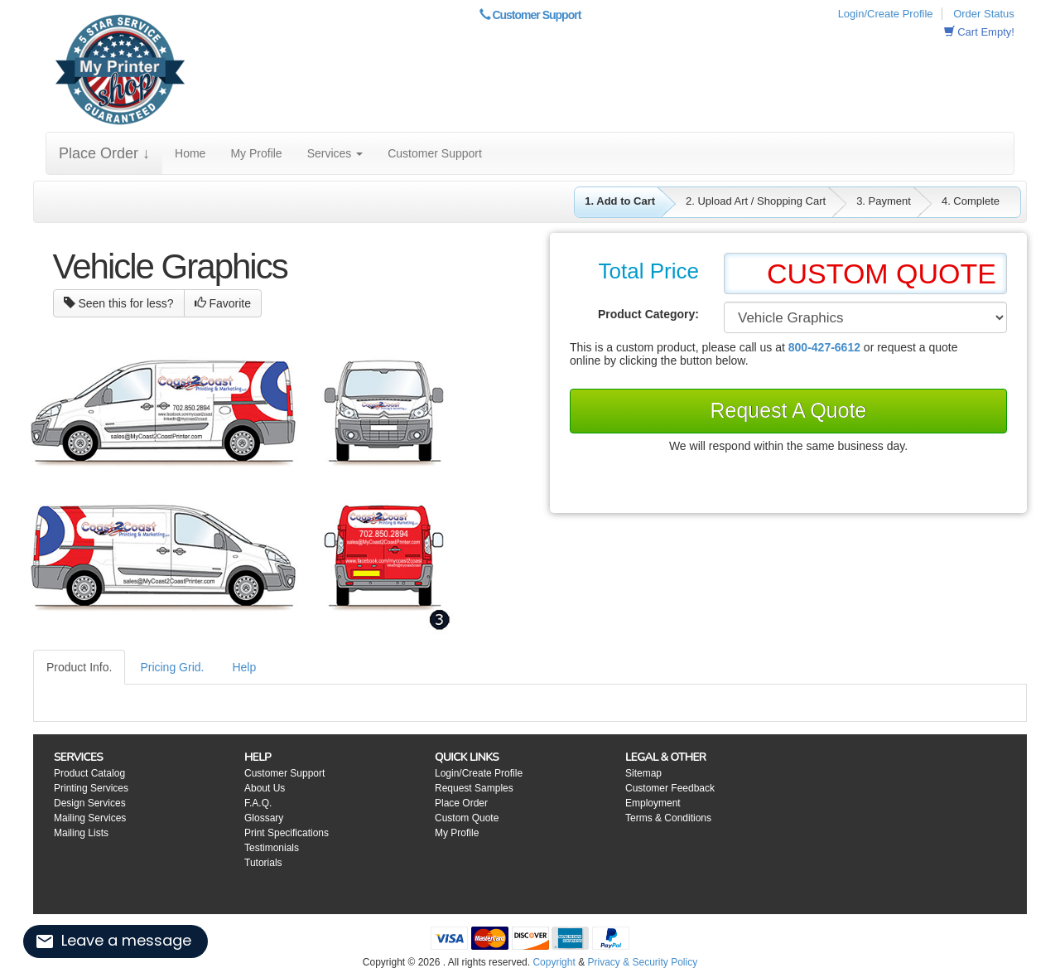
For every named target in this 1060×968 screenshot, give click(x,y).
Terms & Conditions (668, 818)
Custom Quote (467, 818)
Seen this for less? (119, 303)
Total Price (649, 271)
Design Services (90, 803)
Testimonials (271, 848)
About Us (264, 788)
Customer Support (530, 15)
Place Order (461, 803)
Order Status (983, 13)
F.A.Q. (258, 803)
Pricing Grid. (172, 667)
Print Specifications (286, 833)
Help (244, 667)
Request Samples (474, 788)
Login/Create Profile (885, 13)
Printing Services (91, 788)
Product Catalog (89, 773)
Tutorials (263, 863)
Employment (653, 803)
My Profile (256, 153)
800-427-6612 (824, 347)
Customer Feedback (670, 788)
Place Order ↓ (104, 153)
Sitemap (643, 773)
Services (335, 153)
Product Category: (648, 314)
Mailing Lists (81, 833)
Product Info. (79, 667)
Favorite (223, 303)
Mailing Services (90, 818)
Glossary (263, 818)
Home (190, 153)
